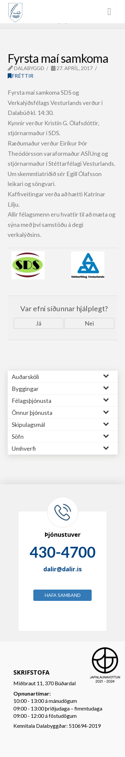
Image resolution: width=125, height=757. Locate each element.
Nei (89, 323)
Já (38, 323)
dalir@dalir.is (62, 569)
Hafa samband (63, 595)
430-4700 (63, 552)
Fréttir (20, 76)
